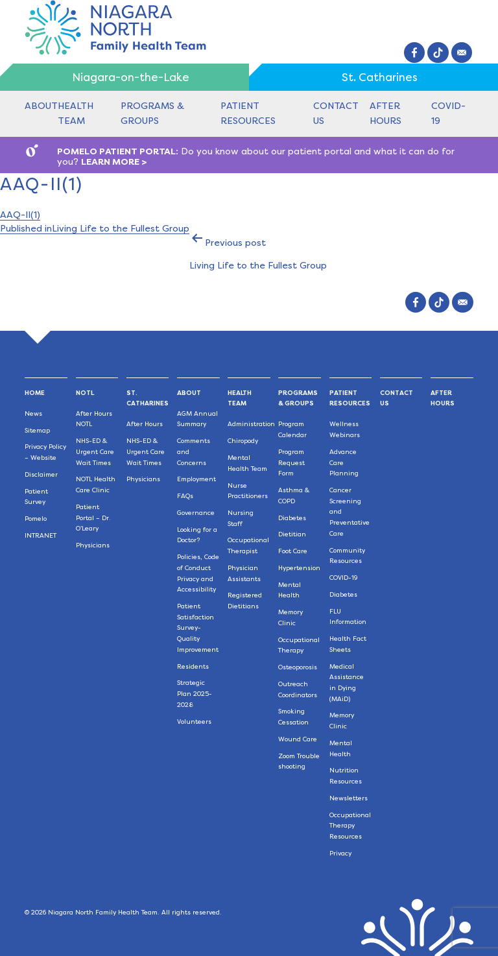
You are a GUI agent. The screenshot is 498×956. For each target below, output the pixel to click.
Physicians (93, 545)
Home (35, 392)
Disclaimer (41, 474)
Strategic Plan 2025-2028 (194, 693)
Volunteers (194, 721)
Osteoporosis (297, 667)
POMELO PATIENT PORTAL (116, 151)
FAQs (185, 495)
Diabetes (292, 517)
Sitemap (37, 430)
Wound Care (297, 739)
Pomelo (36, 518)
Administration (251, 423)
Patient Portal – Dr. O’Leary (93, 517)
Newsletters (348, 798)
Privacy (340, 853)
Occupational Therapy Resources (350, 825)
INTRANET (40, 535)
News (33, 413)
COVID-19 (343, 577)
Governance (196, 512)
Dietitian (292, 534)
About (41, 106)
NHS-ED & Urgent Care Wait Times (95, 451)
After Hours (144, 423)
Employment (196, 479)
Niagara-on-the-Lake (130, 77)
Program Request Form (291, 462)
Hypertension (299, 567)
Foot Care (292, 551)
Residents (193, 666)
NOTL (85, 392)
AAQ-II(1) (20, 214)
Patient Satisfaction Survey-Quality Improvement (198, 628)
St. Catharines (380, 77)
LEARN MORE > (114, 161)
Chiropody (243, 440)
